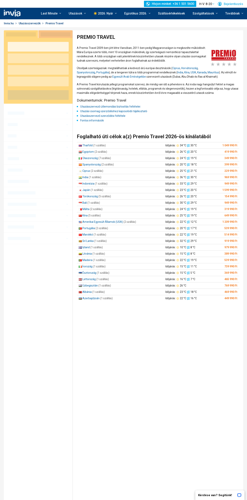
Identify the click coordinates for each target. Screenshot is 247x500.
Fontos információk (92, 120)
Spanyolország (86, 72)
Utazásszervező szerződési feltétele (102, 115)
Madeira (87, 260)
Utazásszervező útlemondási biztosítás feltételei (110, 106)
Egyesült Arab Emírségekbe (129, 76)
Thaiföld (87, 145)
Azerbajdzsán (91, 298)
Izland (86, 247)
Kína (186, 72)
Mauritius (213, 72)
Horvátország (189, 68)
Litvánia (87, 253)
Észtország (89, 272)
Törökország (90, 196)
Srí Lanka (88, 240)
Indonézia (88, 183)
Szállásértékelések (171, 13)
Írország (87, 266)
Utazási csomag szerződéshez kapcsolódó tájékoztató (113, 111)
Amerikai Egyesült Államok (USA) (102, 221)
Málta (85, 209)
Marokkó (87, 234)
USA (193, 72)
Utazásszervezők (30, 23)
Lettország (89, 279)
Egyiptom (88, 151)
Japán (86, 190)
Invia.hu (9, 23)
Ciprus (176, 68)
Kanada (201, 72)
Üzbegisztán (90, 285)
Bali (84, 202)
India (180, 72)
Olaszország (90, 158)
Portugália (102, 72)
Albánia (87, 291)
